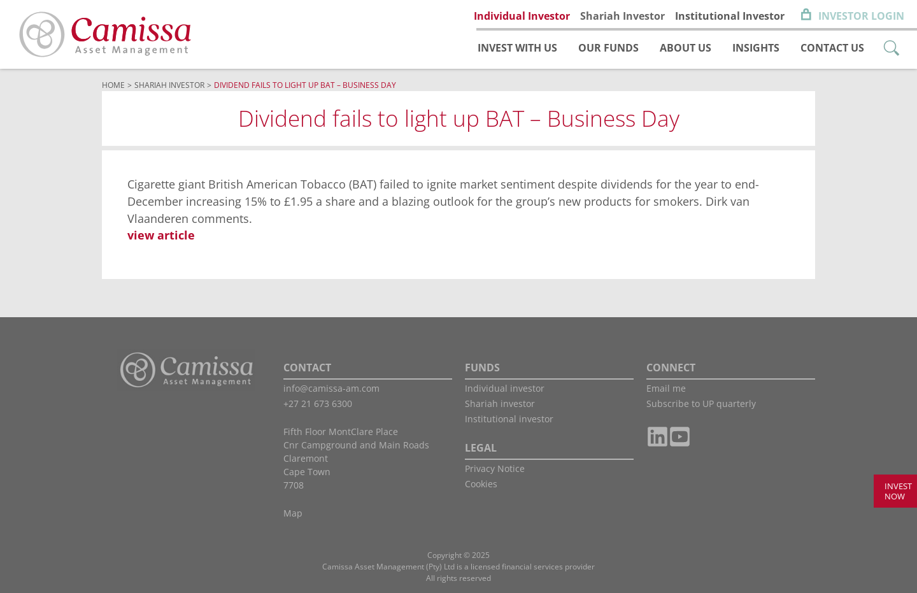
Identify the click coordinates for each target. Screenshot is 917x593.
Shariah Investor (622, 16)
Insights (755, 48)
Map (292, 513)
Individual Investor (522, 16)
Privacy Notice (495, 468)
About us (685, 48)
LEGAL (481, 448)
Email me (666, 388)
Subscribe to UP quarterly (701, 403)
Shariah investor (500, 403)
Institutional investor (509, 419)
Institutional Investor (730, 16)
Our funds (608, 48)
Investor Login (861, 16)
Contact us (832, 48)
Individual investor (504, 388)
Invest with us (517, 48)
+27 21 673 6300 (317, 403)
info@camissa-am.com (331, 388)
